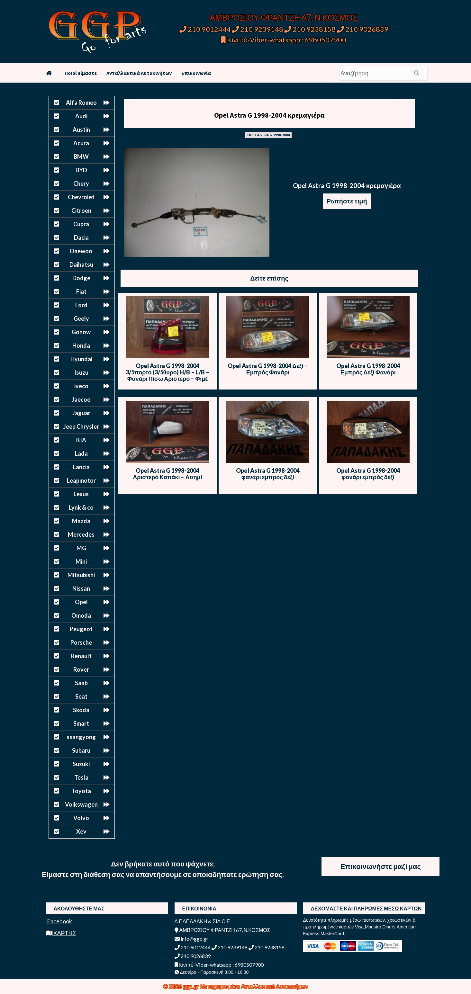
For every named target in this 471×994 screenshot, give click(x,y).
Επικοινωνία (196, 73)
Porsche (81, 642)
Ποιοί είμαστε (81, 73)
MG (81, 547)
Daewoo (81, 251)
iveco (81, 386)
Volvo (81, 817)
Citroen (81, 210)
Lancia (81, 466)
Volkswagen (81, 804)
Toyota (81, 790)
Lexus (81, 493)
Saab (81, 682)
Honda (81, 345)
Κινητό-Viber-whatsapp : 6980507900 (283, 39)
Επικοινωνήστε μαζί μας (380, 866)
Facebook (59, 921)
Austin (81, 129)
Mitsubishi (81, 574)
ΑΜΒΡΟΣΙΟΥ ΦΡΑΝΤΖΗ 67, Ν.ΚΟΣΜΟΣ (284, 17)
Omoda (81, 615)
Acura (81, 143)
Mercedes (81, 534)
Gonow (81, 332)
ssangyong (81, 736)
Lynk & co (81, 507)
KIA (81, 439)
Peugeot (81, 628)
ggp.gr (191, 986)
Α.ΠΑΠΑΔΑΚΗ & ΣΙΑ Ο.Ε (202, 921)
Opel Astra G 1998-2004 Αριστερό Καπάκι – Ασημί (167, 473)
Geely (81, 318)
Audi (81, 116)
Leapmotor (81, 480)
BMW (81, 156)
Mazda (81, 520)
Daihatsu (81, 264)
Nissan (81, 588)
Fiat (81, 291)
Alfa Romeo (81, 102)
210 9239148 (257, 29)
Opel (81, 601)
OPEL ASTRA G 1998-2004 (268, 134)
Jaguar (81, 412)
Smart (81, 723)
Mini (81, 561)
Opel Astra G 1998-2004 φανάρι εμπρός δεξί (268, 473)
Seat (81, 696)
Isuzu (81, 372)
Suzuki (81, 763)
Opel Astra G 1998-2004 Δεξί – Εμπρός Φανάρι (268, 369)
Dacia (81, 237)
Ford (81, 305)
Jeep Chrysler (81, 426)
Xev (81, 831)
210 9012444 (205, 29)
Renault (81, 655)
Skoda (81, 709)
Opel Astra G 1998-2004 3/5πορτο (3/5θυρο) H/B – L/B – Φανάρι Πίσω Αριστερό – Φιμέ (167, 372)
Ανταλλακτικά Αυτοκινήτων (139, 73)
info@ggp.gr (191, 939)
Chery (81, 183)
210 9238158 (310, 29)
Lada (81, 453)
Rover (81, 669)
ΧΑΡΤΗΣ (61, 932)
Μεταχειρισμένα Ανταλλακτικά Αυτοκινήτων (254, 986)
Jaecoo (81, 399)
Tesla (81, 777)
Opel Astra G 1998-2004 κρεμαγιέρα (269, 115)
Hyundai (81, 359)
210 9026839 (362, 29)
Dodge (81, 278)
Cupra (81, 224)
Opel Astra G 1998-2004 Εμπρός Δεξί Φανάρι (368, 369)
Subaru (81, 750)
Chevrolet (81, 197)
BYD (81, 170)
